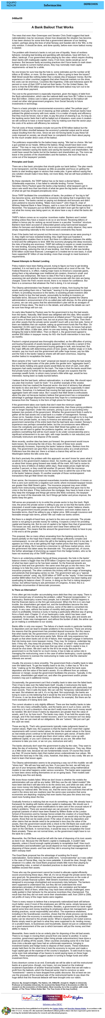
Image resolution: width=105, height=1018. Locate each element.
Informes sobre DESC (52, 1004)
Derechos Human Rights (77, 1008)
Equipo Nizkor (58, 1008)
